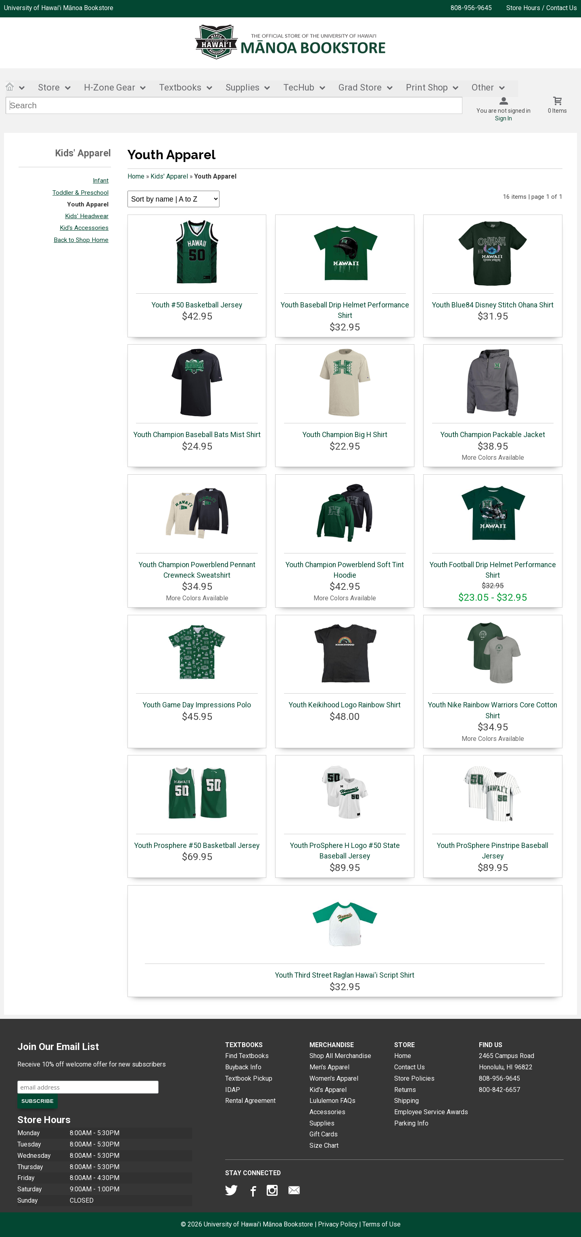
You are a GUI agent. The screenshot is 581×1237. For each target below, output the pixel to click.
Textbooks (180, 88)
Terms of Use (381, 1224)
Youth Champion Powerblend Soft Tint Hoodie (344, 528)
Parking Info (411, 1123)
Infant (101, 181)
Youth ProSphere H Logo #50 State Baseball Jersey (344, 809)
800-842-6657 (499, 1090)
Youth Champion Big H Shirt (344, 393)
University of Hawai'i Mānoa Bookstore (58, 8)
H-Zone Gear (109, 88)
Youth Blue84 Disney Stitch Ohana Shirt (493, 264)
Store (49, 88)
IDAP (232, 1090)
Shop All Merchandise (340, 1056)
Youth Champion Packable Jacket (493, 393)
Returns (405, 1090)
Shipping (406, 1100)
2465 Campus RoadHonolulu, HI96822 (506, 1061)
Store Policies (414, 1078)
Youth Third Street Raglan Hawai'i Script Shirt (345, 934)
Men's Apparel (329, 1067)
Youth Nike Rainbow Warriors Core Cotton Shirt (492, 669)
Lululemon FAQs (332, 1100)
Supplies (242, 88)
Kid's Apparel (328, 1090)
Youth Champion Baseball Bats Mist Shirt (197, 393)
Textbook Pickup (248, 1078)
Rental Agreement (250, 1100)
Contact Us (409, 1067)
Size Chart (324, 1145)
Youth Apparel (88, 204)
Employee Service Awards (431, 1112)
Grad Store (360, 88)
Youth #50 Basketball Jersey (196, 264)
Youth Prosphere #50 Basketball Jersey (196, 804)
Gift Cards (323, 1134)
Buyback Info (243, 1067)
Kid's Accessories (84, 228)
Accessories (327, 1112)
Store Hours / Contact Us (541, 8)
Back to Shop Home (81, 240)
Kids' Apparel (169, 176)
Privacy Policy (337, 1224)
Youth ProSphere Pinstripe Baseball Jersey (493, 809)
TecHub (298, 88)
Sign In (503, 119)
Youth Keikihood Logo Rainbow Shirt (344, 664)
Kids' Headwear (87, 216)
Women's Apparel (333, 1078)
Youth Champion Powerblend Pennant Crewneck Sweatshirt (196, 528)
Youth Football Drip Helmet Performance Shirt (493, 528)
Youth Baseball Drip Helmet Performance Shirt (345, 269)
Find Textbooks (247, 1056)
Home (135, 176)
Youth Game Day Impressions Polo (196, 664)
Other (483, 88)
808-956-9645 (471, 8)
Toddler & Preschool (80, 192)
